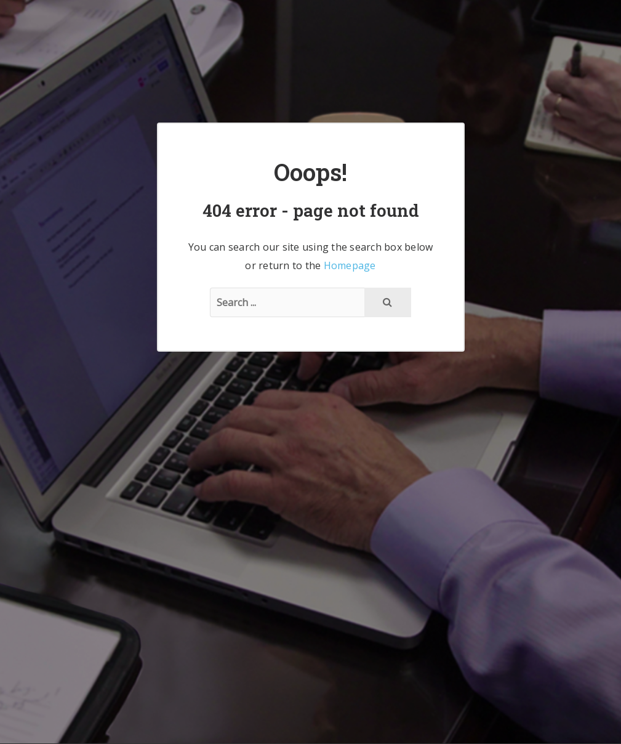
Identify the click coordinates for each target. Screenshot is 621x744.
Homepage (350, 265)
